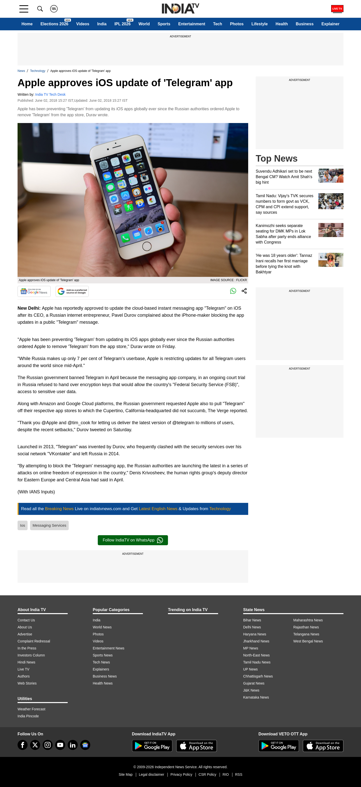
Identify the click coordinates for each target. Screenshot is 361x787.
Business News (105, 676)
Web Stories (27, 683)
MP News (250, 648)
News (21, 71)
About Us (25, 627)
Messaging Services (49, 525)
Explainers (101, 669)
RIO (226, 774)
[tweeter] (35, 745)
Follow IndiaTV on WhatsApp (133, 540)
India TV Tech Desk (50, 94)
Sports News (103, 655)
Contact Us (26, 620)
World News (102, 627)
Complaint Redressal (34, 641)
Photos (236, 24)
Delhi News (252, 627)
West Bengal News (308, 641)
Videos (82, 24)
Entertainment (191, 24)
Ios (22, 525)
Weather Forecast (31, 709)
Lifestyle (259, 24)
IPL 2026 (122, 24)
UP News (250, 669)
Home (27, 24)
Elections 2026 (54, 24)
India (102, 24)
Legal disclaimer (151, 774)
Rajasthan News (306, 627)
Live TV (23, 669)
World (144, 24)
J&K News (251, 690)
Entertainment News (108, 648)
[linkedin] (73, 745)
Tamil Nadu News (256, 662)
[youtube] (60, 745)
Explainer (330, 24)
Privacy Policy (181, 774)
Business (305, 24)
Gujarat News (253, 683)
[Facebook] (23, 745)
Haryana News (254, 634)
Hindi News (26, 662)
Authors (24, 676)
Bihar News (252, 620)
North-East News (256, 655)
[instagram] (48, 745)
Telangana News (306, 634)
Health (282, 24)
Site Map (125, 774)
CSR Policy (207, 774)
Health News (103, 683)
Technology (37, 71)
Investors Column (31, 655)
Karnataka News (256, 697)
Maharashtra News (308, 620)
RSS (238, 774)
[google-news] (85, 745)
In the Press (27, 648)
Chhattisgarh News (258, 676)
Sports (164, 24)
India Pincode (28, 716)
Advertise (25, 634)
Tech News (101, 662)
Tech (217, 24)
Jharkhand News (256, 641)
